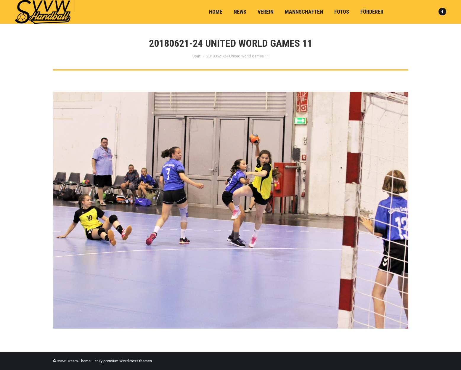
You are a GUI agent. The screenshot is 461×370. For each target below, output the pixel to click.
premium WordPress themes (127, 361)
